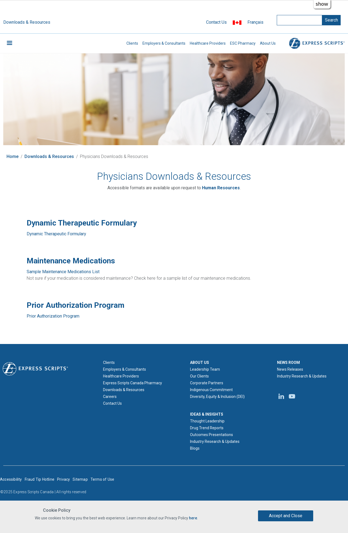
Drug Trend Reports (206, 428)
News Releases (290, 369)
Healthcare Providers (208, 43)
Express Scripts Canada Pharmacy (132, 383)
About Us (268, 43)
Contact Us (216, 22)
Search (331, 20)
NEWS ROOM (288, 362)
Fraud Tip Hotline (39, 479)
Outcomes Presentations (211, 435)
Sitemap (80, 479)
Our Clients (199, 376)
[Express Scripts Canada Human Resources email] (221, 187)
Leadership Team (205, 369)
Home (12, 156)
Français (255, 22)
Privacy (63, 479)
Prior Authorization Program (53, 316)
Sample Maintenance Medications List (63, 271)
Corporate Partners (206, 383)
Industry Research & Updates (215, 441)
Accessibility (11, 479)
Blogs (195, 448)
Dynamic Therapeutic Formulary (56, 233)
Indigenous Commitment (211, 390)
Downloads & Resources (26, 22)
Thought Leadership (207, 421)
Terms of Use (102, 479)
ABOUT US (199, 362)
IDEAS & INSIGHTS (206, 414)
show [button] (322, 4)
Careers (110, 396)
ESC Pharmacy (243, 43)
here (193, 518)
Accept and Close (285, 516)
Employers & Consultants (163, 43)
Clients (132, 43)
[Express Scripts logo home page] (35, 368)
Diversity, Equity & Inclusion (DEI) (217, 396)
